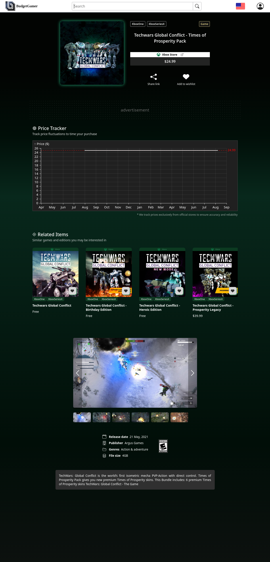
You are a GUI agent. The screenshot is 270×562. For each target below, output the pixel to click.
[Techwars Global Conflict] (56, 281)
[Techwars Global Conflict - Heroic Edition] (162, 283)
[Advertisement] (135, 110)
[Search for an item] (132, 6)
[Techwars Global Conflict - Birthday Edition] (109, 283)
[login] (260, 6)
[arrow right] (192, 373)
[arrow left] (77, 373)
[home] (21, 6)
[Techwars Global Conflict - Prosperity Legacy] (216, 283)
